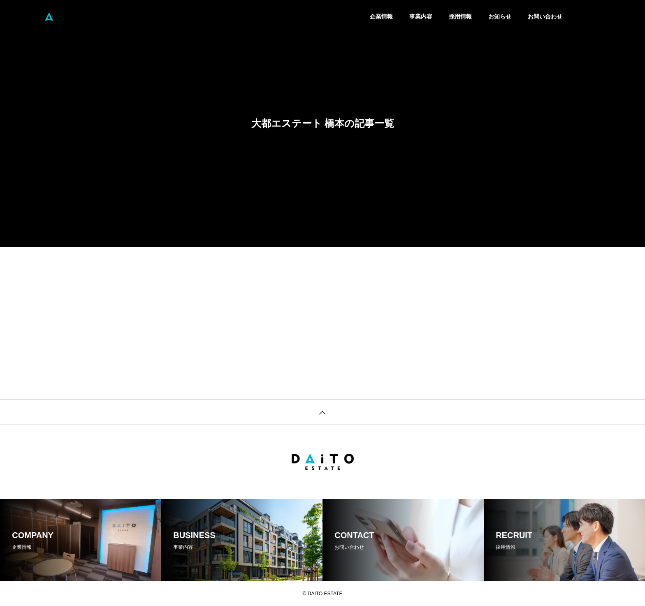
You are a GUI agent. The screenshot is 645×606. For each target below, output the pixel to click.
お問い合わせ (545, 16)
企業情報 (381, 16)
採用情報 (460, 16)
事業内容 (420, 16)
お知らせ (499, 16)
